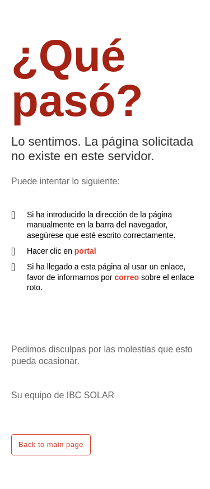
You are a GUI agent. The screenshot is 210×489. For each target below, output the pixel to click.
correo (126, 277)
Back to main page (50, 444)
